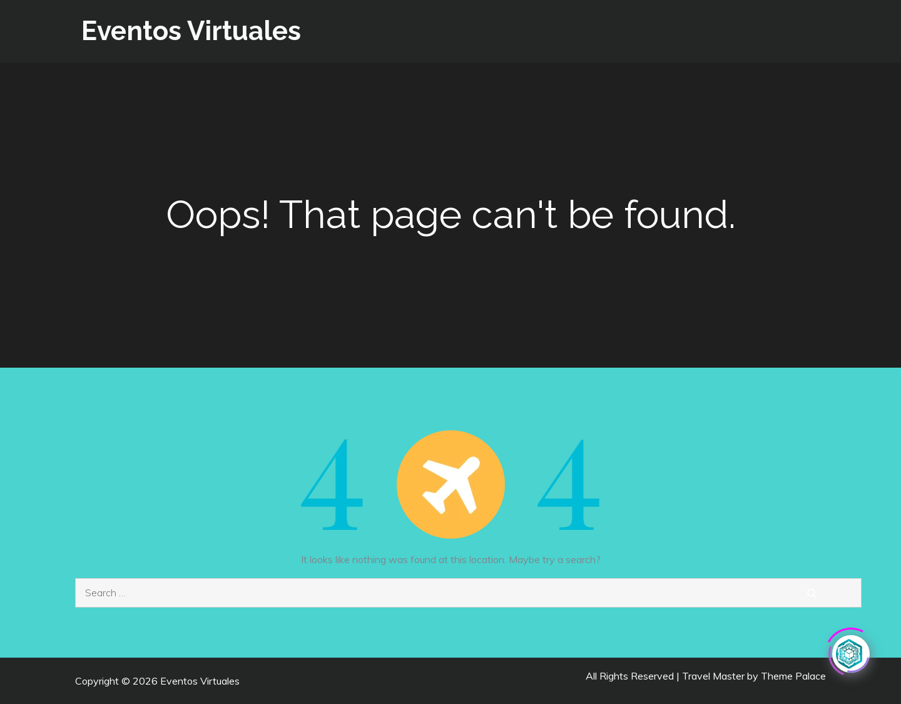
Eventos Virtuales (191, 31)
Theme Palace (793, 676)
